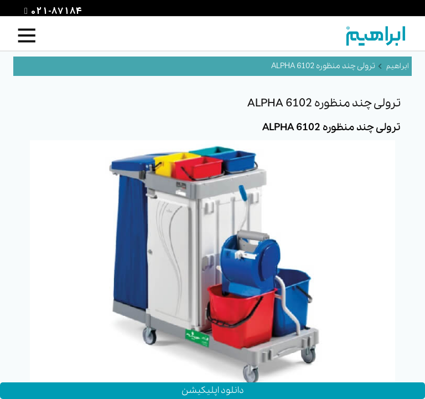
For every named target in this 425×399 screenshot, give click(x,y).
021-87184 (55, 11)
